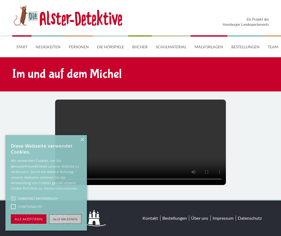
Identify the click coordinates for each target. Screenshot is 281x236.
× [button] (82, 140)
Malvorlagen (209, 46)
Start (21, 46)
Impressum (223, 218)
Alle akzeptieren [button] (29, 219)
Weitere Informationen (60, 188)
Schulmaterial (171, 46)
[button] (13, 198)
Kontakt (150, 218)
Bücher (140, 46)
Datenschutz (250, 218)
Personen (79, 46)
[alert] (46, 183)
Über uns (199, 218)
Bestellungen (245, 46)
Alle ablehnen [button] (65, 219)
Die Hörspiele (110, 46)
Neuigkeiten (48, 46)
